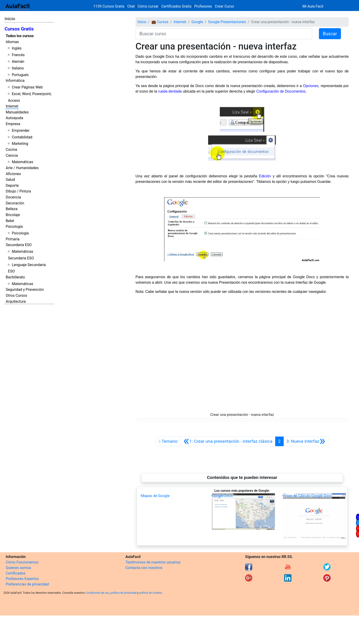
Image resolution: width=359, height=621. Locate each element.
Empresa (13, 124)
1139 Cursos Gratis (109, 6)
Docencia (13, 197)
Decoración (15, 203)
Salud (10, 179)
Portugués (20, 75)
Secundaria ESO (19, 245)
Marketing (20, 143)
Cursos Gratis (19, 29)
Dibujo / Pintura (18, 191)
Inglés (17, 48)
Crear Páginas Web (27, 87)
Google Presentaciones (227, 22)
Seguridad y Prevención (25, 289)
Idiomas (12, 42)
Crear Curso (224, 6)
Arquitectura (16, 301)
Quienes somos (18, 568)
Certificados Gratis (176, 6)
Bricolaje (13, 215)
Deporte (12, 185)
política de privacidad (123, 592)
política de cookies (150, 592)
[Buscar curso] (224, 33)
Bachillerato (15, 277)
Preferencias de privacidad (27, 584)
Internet (12, 106)
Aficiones (13, 174)
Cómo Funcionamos (22, 562)
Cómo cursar (148, 6)
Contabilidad (22, 137)
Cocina (11, 149)
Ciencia (12, 155)
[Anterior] (227, 441)
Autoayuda (14, 118)
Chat (131, 6)
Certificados (15, 573)
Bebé (10, 221)
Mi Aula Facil (312, 6)
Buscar (330, 33)
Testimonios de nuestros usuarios (153, 562)
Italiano (18, 68)
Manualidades (17, 112)
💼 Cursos (160, 22)
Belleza (11, 209)
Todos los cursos (20, 36)
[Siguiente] (305, 441)
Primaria (12, 239)
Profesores (203, 6)
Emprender (21, 130)
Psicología (14, 226)
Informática (15, 80)
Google (197, 22)
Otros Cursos (16, 295)
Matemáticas (22, 162)
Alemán (18, 61)
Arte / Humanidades (22, 168)
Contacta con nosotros (144, 568)
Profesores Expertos (22, 579)
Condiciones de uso (97, 592)
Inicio (10, 18)
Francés (18, 55)
